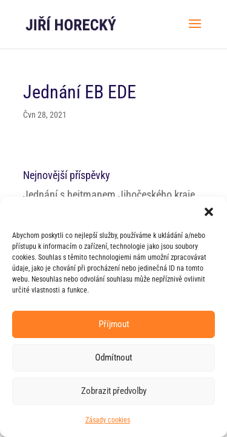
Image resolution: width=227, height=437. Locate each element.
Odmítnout (113, 357)
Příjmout (114, 324)
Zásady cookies (107, 420)
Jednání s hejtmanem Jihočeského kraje (109, 194)
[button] (209, 212)
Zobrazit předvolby (113, 390)
